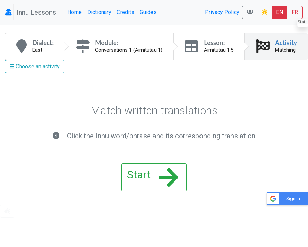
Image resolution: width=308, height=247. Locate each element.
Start (152, 177)
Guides (148, 12)
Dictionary (99, 12)
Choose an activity (35, 66)
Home (74, 12)
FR (295, 12)
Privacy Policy (222, 12)
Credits (125, 12)
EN (279, 12)
